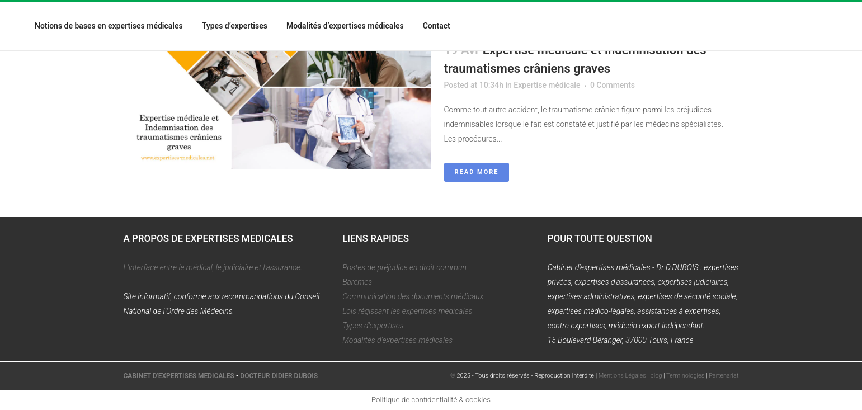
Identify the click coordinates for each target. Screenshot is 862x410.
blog (656, 375)
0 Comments (612, 85)
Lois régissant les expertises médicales (407, 311)
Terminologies (685, 375)
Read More (477, 172)
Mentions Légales (622, 375)
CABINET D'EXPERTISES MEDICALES (179, 376)
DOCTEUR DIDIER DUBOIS (279, 376)
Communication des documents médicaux (412, 296)
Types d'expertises (373, 325)
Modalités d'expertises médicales (397, 340)
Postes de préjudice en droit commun (404, 267)
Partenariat (723, 375)
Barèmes (357, 281)
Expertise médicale (547, 85)
